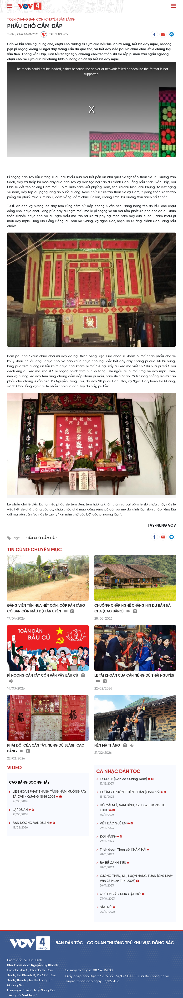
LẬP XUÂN (23, 810)
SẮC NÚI (107, 907)
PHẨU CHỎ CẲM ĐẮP (40, 538)
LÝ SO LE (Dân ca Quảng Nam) (126, 779)
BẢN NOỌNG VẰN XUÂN (34, 823)
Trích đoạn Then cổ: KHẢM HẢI (124, 850)
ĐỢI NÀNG (111, 837)
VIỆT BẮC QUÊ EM (116, 823)
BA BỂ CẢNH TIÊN (114, 863)
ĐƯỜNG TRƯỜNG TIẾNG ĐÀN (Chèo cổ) (133, 792)
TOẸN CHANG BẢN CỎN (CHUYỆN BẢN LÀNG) (41, 19)
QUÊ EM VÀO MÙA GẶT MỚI (122, 894)
